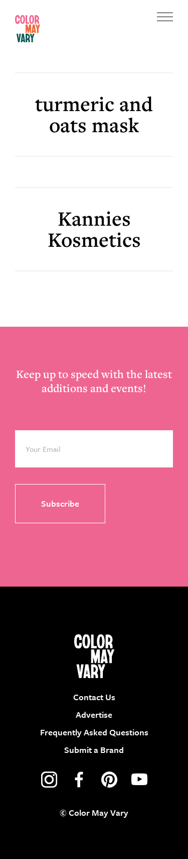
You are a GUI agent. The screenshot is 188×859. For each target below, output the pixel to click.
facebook (79, 780)
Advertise (94, 714)
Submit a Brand (94, 749)
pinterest (109, 780)
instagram (49, 780)
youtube (139, 780)
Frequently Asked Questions (94, 732)
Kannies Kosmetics (94, 229)
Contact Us (94, 697)
